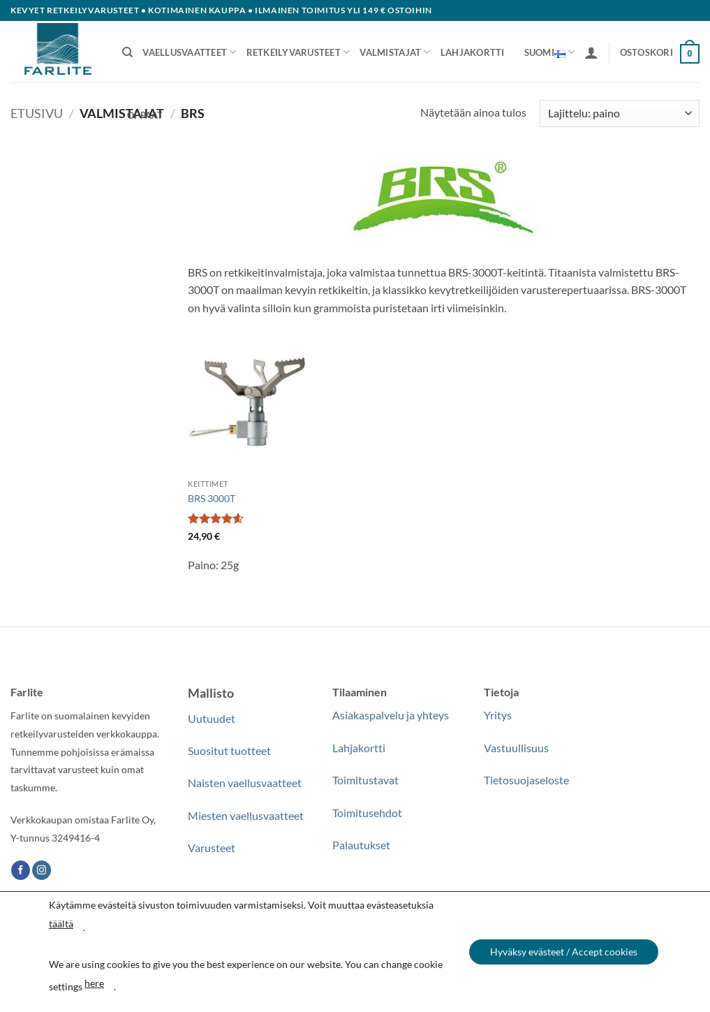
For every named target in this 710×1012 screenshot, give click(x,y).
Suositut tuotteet (229, 750)
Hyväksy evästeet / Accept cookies (563, 952)
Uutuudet (211, 718)
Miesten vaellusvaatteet (246, 815)
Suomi (549, 52)
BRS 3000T (211, 498)
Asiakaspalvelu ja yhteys (390, 714)
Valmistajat (395, 52)
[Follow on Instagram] (41, 870)
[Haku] (127, 52)
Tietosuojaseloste (526, 779)
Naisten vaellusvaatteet (245, 782)
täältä (61, 924)
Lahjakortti (473, 52)
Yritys (498, 714)
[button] (591, 52)
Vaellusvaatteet (189, 52)
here (94, 983)
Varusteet (211, 847)
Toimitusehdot (367, 812)
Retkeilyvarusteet (298, 52)
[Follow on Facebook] (20, 870)
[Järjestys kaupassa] (620, 113)
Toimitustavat (365, 779)
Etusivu (36, 113)
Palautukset (361, 844)
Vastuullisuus (516, 747)
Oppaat (145, 115)
